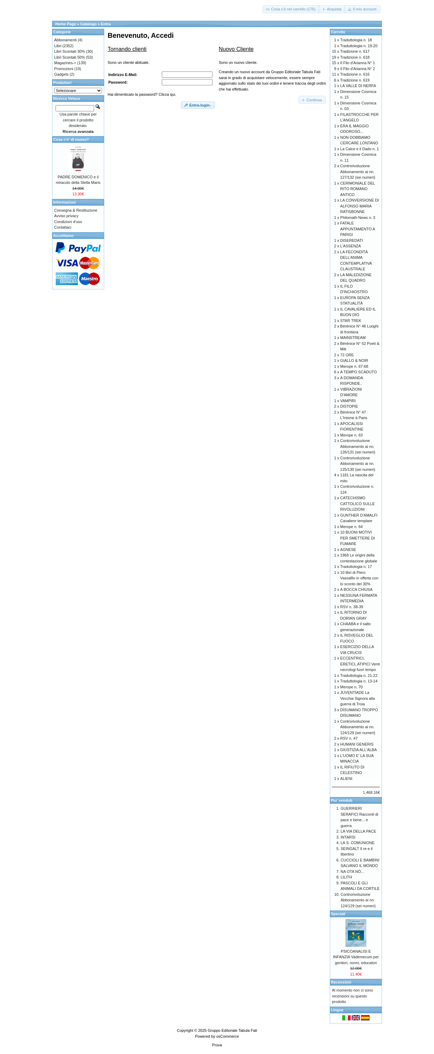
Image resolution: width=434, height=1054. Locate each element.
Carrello (338, 32)
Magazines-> (65, 63)
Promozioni (63, 69)
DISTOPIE (349, 406)
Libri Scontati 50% (69, 57)
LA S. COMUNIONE (358, 843)
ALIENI (346, 778)
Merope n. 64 (351, 527)
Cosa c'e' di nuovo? (71, 139)
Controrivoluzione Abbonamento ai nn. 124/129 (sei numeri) (357, 727)
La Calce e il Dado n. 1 (359, 149)
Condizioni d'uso (68, 222)
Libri (57, 46)
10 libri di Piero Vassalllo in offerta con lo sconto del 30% (359, 578)
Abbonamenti (65, 40)
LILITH (346, 877)
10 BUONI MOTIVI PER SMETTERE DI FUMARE (357, 538)
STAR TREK (350, 320)
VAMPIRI (348, 401)
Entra (106, 24)
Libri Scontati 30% (69, 51)
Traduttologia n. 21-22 (358, 675)
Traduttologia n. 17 (356, 566)
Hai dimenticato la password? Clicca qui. (142, 94)
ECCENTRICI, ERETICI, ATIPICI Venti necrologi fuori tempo (360, 664)
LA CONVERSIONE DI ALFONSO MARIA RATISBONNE (359, 206)
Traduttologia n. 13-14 (358, 681)
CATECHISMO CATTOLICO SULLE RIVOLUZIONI (357, 503)
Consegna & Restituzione (75, 210)
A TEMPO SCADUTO (358, 372)
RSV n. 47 (349, 738)
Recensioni (341, 982)
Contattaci (63, 227)
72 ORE (347, 355)
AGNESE (348, 549)
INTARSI (348, 837)
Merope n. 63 (351, 435)
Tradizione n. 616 (355, 74)
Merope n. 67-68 (354, 366)
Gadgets (61, 74)
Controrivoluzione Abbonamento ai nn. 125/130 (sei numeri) (357, 463)
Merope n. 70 (351, 687)
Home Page (65, 24)
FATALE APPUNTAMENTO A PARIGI (357, 229)
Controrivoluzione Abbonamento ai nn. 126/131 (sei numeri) (357, 446)
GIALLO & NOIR (354, 360)
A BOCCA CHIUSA (356, 589)
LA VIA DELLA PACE (358, 831)
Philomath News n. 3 (357, 217)
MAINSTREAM (353, 337)
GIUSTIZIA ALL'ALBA (358, 750)
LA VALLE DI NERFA (358, 86)
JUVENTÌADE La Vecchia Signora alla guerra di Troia (357, 698)
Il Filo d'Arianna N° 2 (357, 69)
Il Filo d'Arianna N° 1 (357, 63)
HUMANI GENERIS (357, 744)
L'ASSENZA (350, 246)
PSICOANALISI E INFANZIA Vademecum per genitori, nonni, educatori (356, 957)
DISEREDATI (351, 240)
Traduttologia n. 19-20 (358, 46)
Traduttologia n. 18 (356, 40)
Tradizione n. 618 (355, 57)
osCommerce (227, 1036)
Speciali (338, 914)
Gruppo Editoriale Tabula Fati (232, 1030)
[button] (290, 9)
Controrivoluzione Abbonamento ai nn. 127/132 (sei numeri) (357, 171)
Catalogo (88, 24)
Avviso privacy (66, 216)
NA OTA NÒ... (352, 871)
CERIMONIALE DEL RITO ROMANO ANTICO (357, 189)
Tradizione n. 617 (355, 51)
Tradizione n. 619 (355, 80)
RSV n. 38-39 (351, 607)
